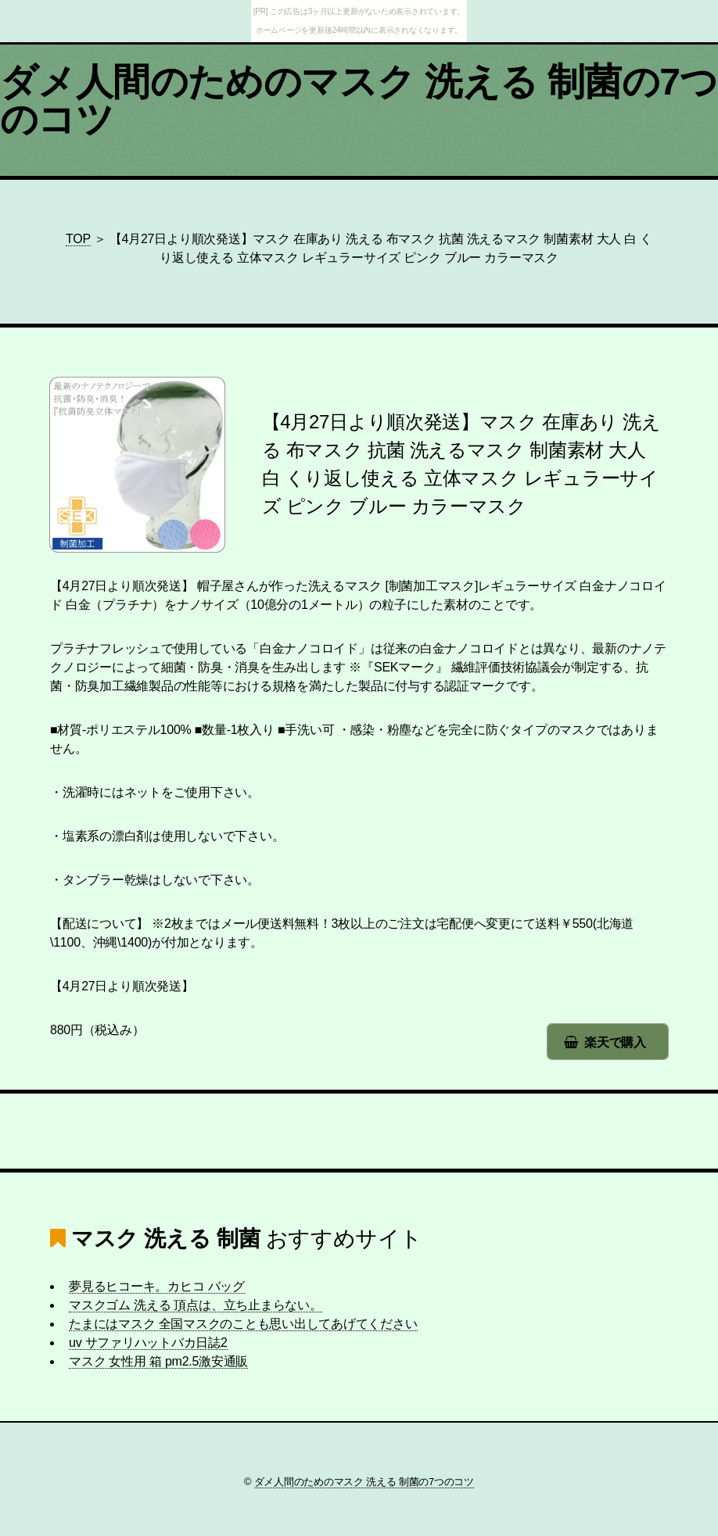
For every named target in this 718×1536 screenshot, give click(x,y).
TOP (78, 238)
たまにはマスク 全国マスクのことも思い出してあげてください (243, 1323)
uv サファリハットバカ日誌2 (148, 1342)
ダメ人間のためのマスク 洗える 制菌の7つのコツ (359, 100)
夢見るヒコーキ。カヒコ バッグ (157, 1286)
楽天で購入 (615, 1042)
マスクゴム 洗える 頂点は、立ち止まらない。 (195, 1305)
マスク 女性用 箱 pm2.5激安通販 (158, 1361)
